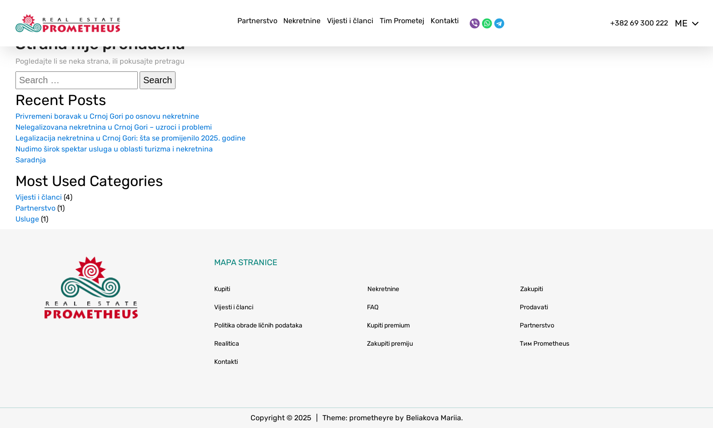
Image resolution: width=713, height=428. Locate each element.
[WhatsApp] (487, 23)
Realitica (226, 343)
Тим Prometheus (544, 343)
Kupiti (222, 289)
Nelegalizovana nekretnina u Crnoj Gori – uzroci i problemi (113, 127)
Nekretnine (302, 20)
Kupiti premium (388, 325)
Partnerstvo (257, 20)
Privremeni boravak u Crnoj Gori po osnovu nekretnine (107, 116)
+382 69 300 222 (639, 23)
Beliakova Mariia (433, 417)
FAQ (372, 307)
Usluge (27, 219)
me (686, 23)
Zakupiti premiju (390, 343)
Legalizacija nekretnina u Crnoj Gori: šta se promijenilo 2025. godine (130, 138)
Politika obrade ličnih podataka (258, 325)
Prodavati (534, 307)
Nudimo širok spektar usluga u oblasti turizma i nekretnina (114, 149)
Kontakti (445, 20)
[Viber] (475, 23)
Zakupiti (531, 289)
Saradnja (30, 160)
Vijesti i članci (350, 20)
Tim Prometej (402, 20)
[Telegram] (499, 23)
